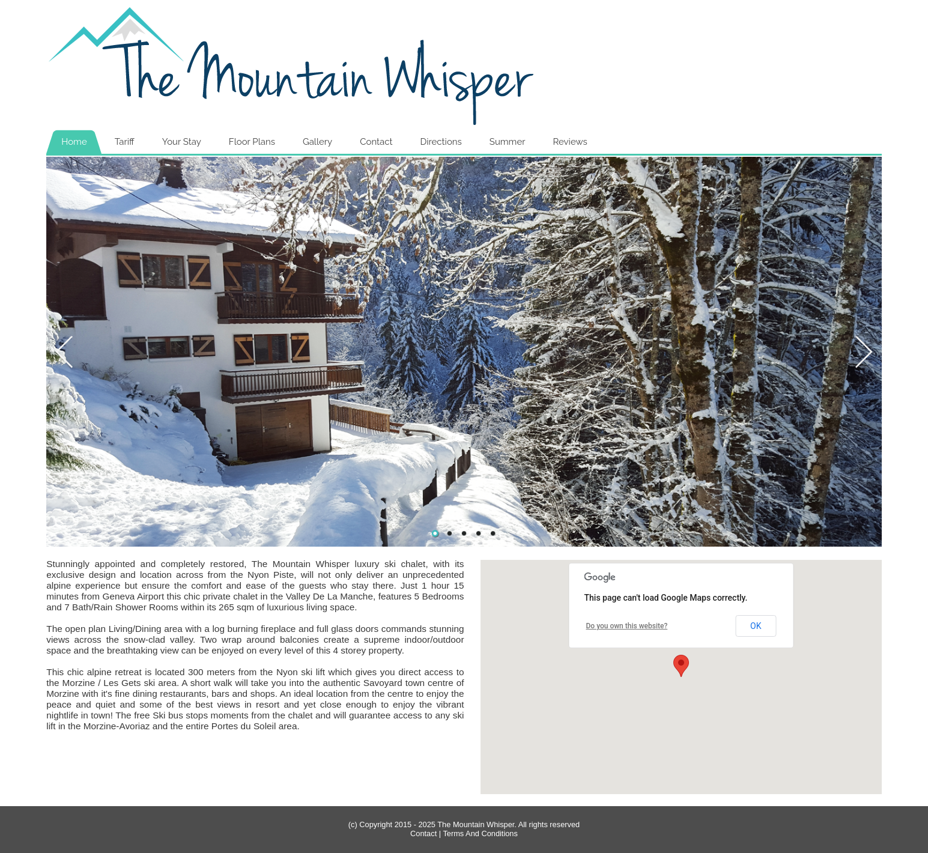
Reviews (570, 141)
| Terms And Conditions (477, 833)
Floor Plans (252, 141)
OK (755, 626)
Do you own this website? (627, 626)
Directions (441, 141)
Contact (376, 141)
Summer (508, 141)
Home (73, 141)
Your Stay (181, 141)
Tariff (125, 141)
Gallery (317, 141)
